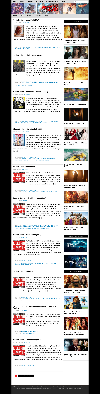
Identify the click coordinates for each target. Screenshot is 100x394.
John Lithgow (34, 84)
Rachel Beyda (56, 367)
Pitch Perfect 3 (54, 84)
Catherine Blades (26, 367)
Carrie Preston (39, 262)
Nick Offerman (23, 228)
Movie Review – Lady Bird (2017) (26, 20)
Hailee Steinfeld (19, 84)
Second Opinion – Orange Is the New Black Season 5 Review (34, 307)
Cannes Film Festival (34, 298)
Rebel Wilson (18, 85)
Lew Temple (42, 191)
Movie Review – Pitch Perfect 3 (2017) (28, 55)
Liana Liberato (37, 263)
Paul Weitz (37, 228)
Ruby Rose (24, 85)
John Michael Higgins (44, 84)
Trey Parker (38, 160)
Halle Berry (32, 191)
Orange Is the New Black (27, 333)
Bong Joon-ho (25, 298)
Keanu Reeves (23, 263)
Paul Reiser (31, 228)
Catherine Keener (33, 121)
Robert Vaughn (31, 160)
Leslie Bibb (30, 263)
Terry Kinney (46, 122)
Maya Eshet (21, 264)
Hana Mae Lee (27, 84)
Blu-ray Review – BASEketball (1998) (28, 129)
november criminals (29, 122)
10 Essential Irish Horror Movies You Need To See (75, 62)
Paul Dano (24, 300)
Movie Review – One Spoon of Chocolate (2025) (74, 186)
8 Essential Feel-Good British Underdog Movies (74, 312)
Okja (20, 300)
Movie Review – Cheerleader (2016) (27, 340)
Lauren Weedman (50, 226)
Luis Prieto (49, 191)
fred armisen (51, 225)
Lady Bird (40, 47)
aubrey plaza (37, 225)
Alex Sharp (24, 262)
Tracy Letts (26, 48)
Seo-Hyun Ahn (31, 300)
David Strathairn (19, 122)
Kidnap (37, 191)
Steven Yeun (38, 300)
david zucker (32, 158)
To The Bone (28, 264)
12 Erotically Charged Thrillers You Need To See (74, 41)
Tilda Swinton (45, 300)
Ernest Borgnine (47, 158)
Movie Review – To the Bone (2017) (27, 235)
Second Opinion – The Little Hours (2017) (29, 198)
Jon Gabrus (36, 226)
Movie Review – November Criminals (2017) (30, 92)
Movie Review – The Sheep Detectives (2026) (73, 228)
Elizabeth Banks (47, 82)
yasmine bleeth (46, 160)
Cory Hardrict (54, 121)
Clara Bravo (47, 262)
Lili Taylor (44, 263)
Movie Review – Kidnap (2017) (25, 166)
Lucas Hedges (55, 47)
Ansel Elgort (24, 121)
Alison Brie (30, 225)
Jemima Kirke (21, 226)
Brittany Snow (39, 82)
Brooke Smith (31, 262)
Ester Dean (55, 82)
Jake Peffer (24, 46)
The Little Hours (44, 228)
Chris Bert (41, 367)
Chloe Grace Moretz (44, 121)
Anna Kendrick (31, 82)
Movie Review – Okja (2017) (24, 271)
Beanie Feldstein (25, 47)
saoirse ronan (18, 48)
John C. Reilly (28, 226)
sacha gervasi (38, 122)
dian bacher (39, 158)
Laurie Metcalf (48, 47)
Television (35, 331)
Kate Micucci (42, 226)
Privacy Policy (61, 388)
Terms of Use (53, 388)
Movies (30, 46)
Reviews (34, 46)
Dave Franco (44, 225)
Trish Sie (30, 85)
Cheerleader (34, 367)
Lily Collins (50, 263)
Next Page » (30, 376)
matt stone (23, 160)
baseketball (24, 158)
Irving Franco (48, 367)
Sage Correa (55, 191)
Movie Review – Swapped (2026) (75, 104)
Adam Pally (24, 225)
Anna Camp (24, 82)
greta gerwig (34, 47)
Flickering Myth (50, 8)
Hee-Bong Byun (44, 298)
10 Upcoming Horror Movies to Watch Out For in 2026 (75, 291)
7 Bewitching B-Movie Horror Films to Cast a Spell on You (74, 334)
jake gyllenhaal (53, 298)
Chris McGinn (24, 191)
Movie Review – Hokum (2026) (74, 123)
